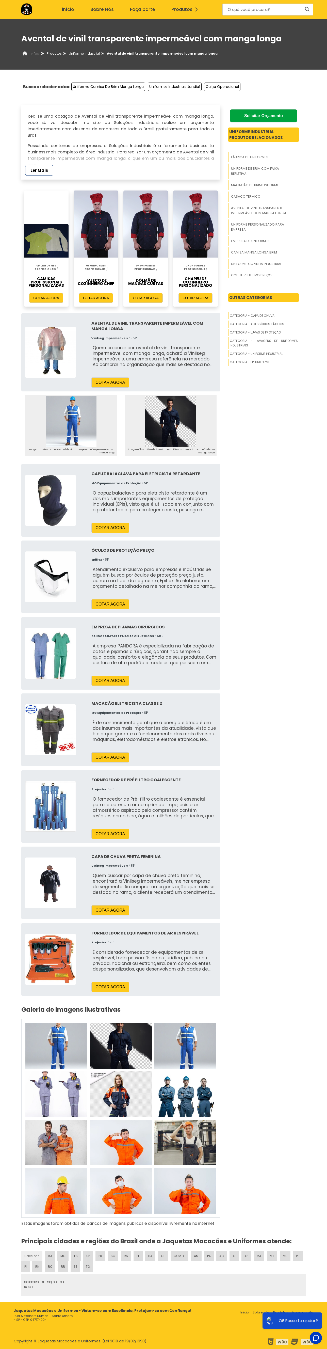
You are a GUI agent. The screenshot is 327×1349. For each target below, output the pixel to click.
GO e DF (179, 1256)
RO (50, 1266)
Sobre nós (261, 1312)
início (68, 9)
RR (63, 1266)
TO (88, 1266)
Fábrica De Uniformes (249, 157)
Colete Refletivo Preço (251, 275)
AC (221, 1256)
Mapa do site (302, 1312)
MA (259, 1256)
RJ (50, 1256)
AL (234, 1256)
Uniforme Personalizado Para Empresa (257, 227)
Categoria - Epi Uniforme (250, 362)
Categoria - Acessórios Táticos (257, 324)
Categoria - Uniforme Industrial (256, 354)
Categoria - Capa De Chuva (252, 315)
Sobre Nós (102, 9)
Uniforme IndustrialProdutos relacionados (256, 134)
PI (25, 1266)
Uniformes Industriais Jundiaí (174, 86)
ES (76, 1256)
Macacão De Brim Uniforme (255, 185)
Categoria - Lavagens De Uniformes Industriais (264, 343)
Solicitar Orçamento (263, 116)
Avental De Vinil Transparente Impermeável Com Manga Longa (258, 210)
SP (88, 1256)
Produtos (186, 9)
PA (209, 1256)
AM (196, 1256)
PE (138, 1256)
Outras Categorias (250, 297)
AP (246, 1256)
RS (126, 1256)
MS (285, 1256)
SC (113, 1256)
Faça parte (142, 9)
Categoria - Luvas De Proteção (255, 332)
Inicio (244, 1312)
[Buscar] (307, 9)
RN (37, 1266)
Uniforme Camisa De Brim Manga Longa (108, 86)
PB (298, 1256)
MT (272, 1256)
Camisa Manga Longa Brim (254, 252)
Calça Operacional (222, 86)
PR (100, 1256)
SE (75, 1266)
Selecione (31, 1256)
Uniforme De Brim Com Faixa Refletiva (255, 171)
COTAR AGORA (46, 298)
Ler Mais (39, 170)
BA (150, 1256)
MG (63, 1256)
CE (163, 1256)
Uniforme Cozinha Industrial (256, 263)
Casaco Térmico (245, 196)
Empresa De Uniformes (250, 241)
